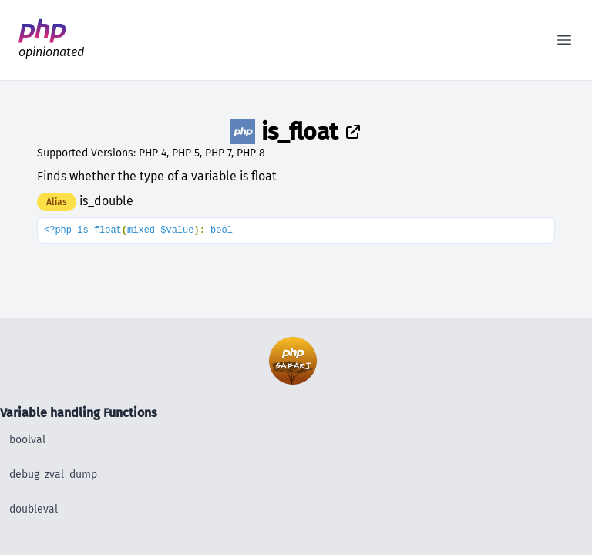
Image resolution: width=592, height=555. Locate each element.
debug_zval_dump (53, 474)
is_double (106, 200)
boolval (27, 439)
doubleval (33, 509)
